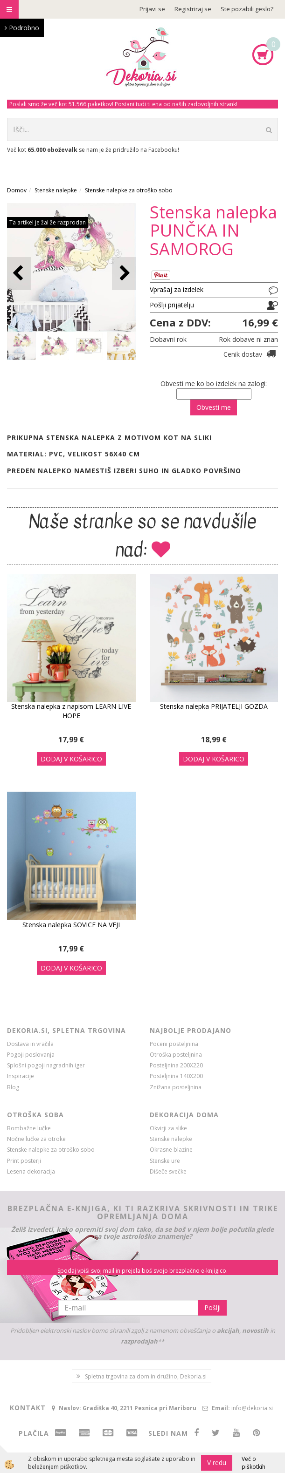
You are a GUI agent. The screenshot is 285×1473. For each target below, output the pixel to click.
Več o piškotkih (253, 1463)
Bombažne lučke (29, 1128)
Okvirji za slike (168, 1128)
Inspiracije (20, 1076)
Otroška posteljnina (176, 1055)
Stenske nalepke (56, 190)
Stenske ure (165, 1161)
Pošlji (212, 1307)
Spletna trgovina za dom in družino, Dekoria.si (146, 1376)
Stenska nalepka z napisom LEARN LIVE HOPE (71, 711)
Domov (17, 190)
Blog (13, 1087)
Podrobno (22, 27)
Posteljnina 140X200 (176, 1076)
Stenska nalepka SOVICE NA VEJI (71, 924)
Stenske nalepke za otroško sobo (129, 190)
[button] (124, 273)
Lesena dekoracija (31, 1171)
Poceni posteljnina (174, 1044)
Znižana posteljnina (176, 1087)
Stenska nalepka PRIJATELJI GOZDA (214, 706)
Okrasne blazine (171, 1150)
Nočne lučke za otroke (36, 1139)
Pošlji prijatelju (172, 304)
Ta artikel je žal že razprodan (47, 222)
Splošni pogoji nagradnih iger (46, 1065)
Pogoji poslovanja (31, 1055)
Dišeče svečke (168, 1171)
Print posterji (24, 1161)
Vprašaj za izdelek (176, 289)
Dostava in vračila (30, 1044)
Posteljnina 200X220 (176, 1065)
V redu (216, 1462)
